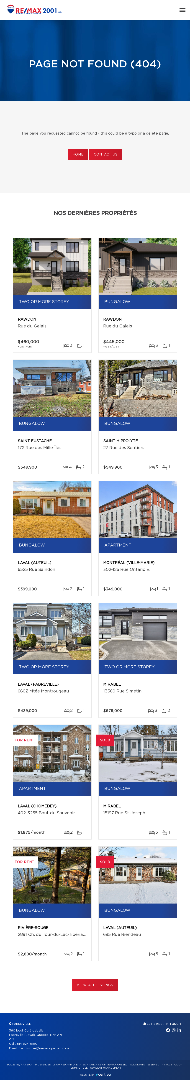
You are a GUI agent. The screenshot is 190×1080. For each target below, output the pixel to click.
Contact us (105, 154)
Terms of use (78, 1068)
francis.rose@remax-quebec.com (44, 1048)
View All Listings (95, 985)
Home (78, 154)
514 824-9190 (27, 1043)
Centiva (103, 1074)
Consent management (105, 1068)
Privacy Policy (172, 1065)
